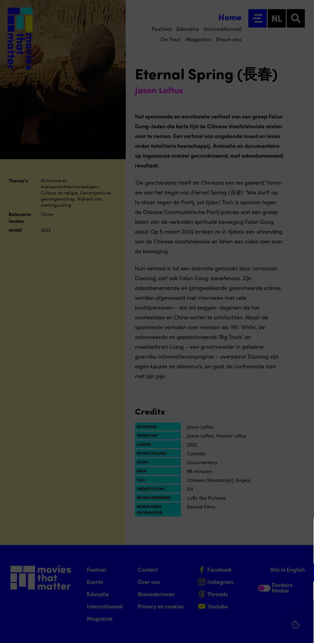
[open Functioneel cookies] (304, 573)
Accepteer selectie (261, 631)
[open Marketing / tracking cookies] (304, 591)
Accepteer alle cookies (262, 614)
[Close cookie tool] (304, 528)
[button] (256, 572)
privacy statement (237, 552)
